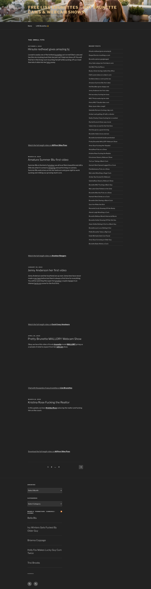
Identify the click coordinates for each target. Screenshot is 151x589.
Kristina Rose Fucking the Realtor (49, 402)
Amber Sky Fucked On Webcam (99, 177)
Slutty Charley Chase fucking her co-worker (103, 118)
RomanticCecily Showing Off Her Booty (102, 208)
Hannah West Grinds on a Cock (99, 196)
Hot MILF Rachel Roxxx (97, 67)
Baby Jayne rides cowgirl (97, 106)
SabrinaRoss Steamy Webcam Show (101, 181)
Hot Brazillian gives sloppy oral (99, 86)
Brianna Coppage (36, 540)
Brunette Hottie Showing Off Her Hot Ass (102, 220)
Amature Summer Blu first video (48, 159)
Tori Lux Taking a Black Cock (98, 161)
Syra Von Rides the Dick (97, 204)
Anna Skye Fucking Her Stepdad (99, 145)
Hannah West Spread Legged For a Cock (102, 165)
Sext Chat (33, 573)
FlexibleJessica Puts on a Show (99, 169)
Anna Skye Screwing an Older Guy (100, 240)
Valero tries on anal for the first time (101, 126)
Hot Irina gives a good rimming (99, 130)
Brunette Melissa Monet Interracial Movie (103, 216)
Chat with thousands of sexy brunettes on (50, 388)
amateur (51, 165)
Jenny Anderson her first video (47, 270)
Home (30, 26)
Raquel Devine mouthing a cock (99, 55)
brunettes (58, 55)
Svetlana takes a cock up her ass (100, 79)
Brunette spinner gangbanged (99, 59)
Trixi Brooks (33, 562)
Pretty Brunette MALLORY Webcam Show (54, 338)
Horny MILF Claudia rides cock (99, 102)
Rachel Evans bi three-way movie (100, 122)
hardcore (37, 283)
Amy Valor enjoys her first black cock (101, 63)
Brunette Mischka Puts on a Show (100, 193)
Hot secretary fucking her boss (99, 94)
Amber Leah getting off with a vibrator (101, 114)
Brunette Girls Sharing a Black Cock (101, 200)
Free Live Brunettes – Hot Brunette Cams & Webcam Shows (72, 9)
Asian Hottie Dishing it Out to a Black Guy (102, 224)
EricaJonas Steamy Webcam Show (100, 157)
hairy (48, 62)
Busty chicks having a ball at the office (102, 71)
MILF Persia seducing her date (99, 98)
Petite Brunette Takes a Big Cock (100, 232)
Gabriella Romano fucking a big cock (101, 110)
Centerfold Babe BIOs (29, 573)
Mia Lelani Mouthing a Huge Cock (100, 173)
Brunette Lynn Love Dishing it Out (100, 228)
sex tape (37, 278)
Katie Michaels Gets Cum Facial (99, 236)
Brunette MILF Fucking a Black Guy (100, 185)
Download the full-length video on (49, 451)
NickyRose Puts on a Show (98, 149)
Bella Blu (32, 518)
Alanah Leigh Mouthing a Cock (99, 212)
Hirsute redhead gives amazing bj (48, 49)
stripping (51, 168)
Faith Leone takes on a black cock (100, 75)
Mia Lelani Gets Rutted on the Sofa (100, 189)
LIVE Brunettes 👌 (42, 26)
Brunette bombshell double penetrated (102, 138)
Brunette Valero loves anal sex (99, 134)
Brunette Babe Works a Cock (98, 244)
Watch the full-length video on (47, 145)
